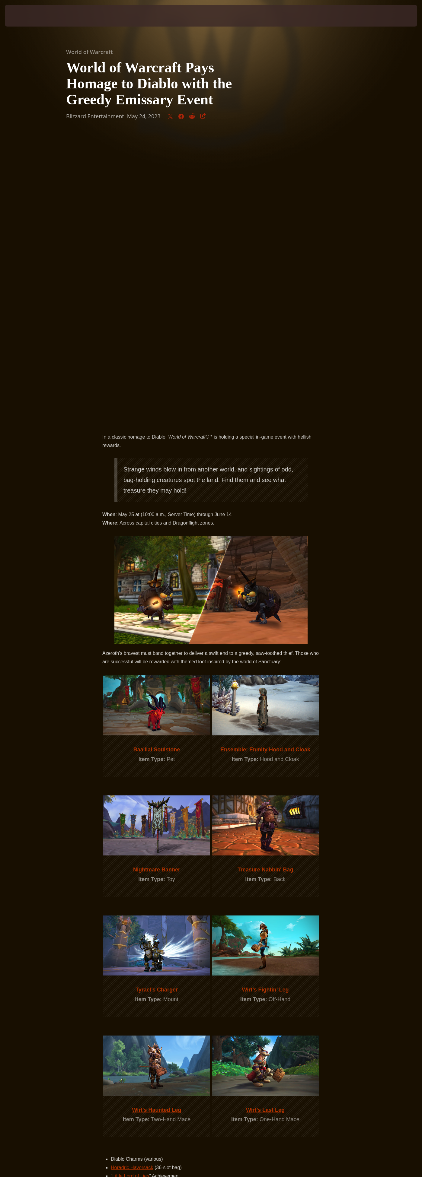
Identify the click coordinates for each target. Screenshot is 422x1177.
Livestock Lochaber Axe (136, 900)
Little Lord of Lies (130, 891)
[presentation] (23, 16)
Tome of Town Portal (133, 908)
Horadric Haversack (132, 883)
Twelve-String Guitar (133, 917)
